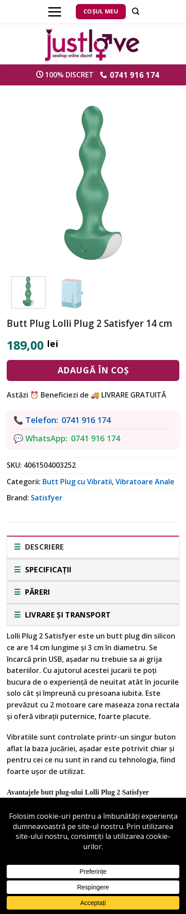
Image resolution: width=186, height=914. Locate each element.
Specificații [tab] (47, 569)
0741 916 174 (86, 420)
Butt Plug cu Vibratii (77, 482)
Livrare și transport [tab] (67, 614)
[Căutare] (135, 11)
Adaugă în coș (93, 370)
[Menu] (54, 11)
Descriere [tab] (43, 547)
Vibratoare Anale (145, 482)
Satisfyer (46, 498)
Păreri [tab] (36, 592)
